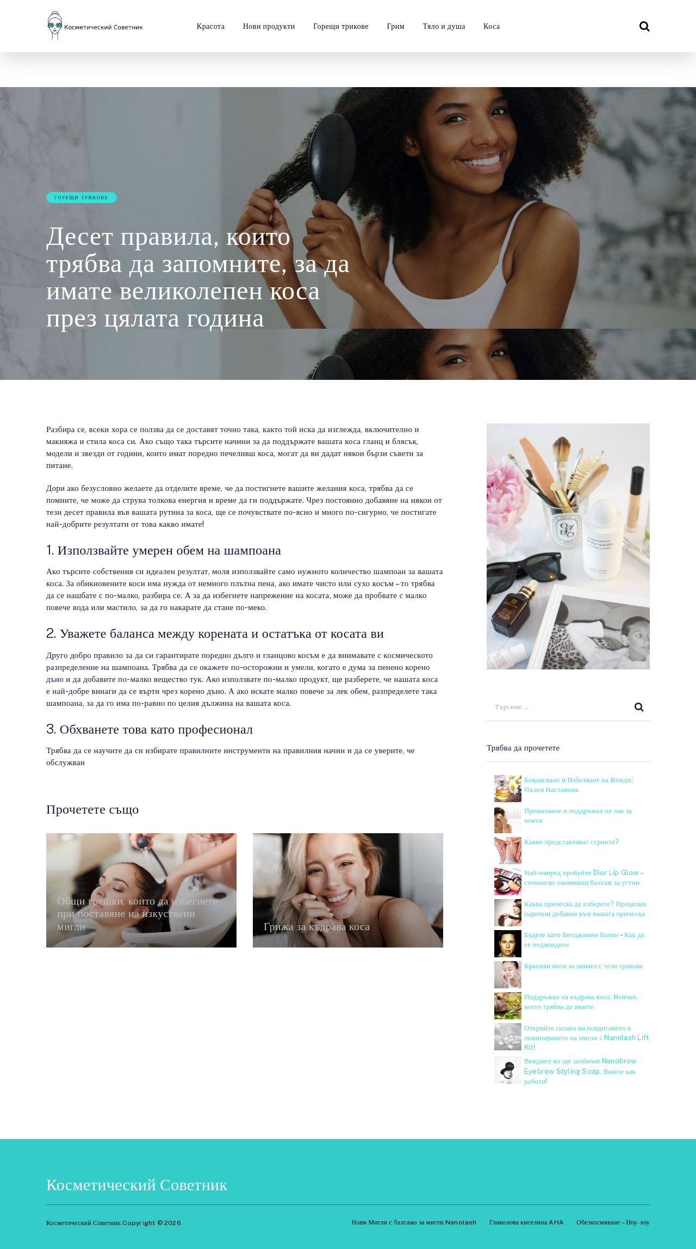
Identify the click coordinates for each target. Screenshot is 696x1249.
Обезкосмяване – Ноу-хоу (613, 1222)
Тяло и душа (443, 26)
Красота (209, 26)
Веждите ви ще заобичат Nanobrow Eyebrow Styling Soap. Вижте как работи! (580, 1071)
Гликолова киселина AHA (526, 1222)
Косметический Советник (136, 1184)
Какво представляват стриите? (571, 842)
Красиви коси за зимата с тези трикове (583, 966)
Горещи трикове (340, 26)
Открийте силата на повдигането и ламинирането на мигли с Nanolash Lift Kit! (586, 1037)
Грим (396, 26)
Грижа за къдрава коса (317, 926)
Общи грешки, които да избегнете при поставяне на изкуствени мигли (138, 913)
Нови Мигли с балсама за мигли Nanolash (414, 1222)
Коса (492, 26)
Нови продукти (268, 26)
